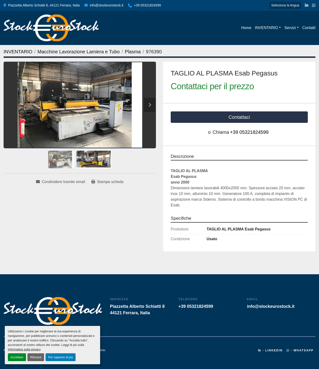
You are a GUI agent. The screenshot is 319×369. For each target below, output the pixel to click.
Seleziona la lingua (285, 5)
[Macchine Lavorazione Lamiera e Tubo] (78, 51)
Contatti (308, 28)
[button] (268, 28)
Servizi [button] (290, 28)
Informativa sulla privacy (24, 349)
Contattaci (239, 117)
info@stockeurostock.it (106, 5)
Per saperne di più (60, 357)
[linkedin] (306, 5)
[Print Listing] (107, 181)
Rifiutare (35, 357)
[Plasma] (133, 51)
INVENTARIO (266, 28)
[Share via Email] (60, 181)
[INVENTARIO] (18, 51)
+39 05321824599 (147, 5)
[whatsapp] (313, 5)
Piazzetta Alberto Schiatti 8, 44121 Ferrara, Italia (44, 5)
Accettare (16, 357)
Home (246, 28)
